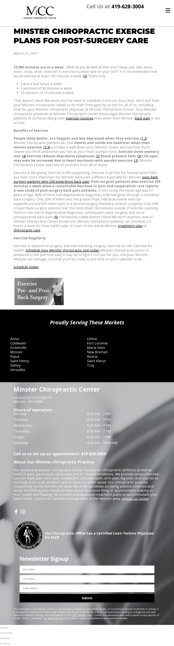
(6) (85, 76)
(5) (139, 156)
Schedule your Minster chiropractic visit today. (63, 250)
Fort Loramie (97, 343)
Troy (90, 365)
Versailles (17, 369)
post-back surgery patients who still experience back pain (86, 179)
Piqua (14, 356)
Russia (92, 356)
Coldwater (18, 343)
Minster (16, 352)
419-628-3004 (127, 6)
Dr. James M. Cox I (54, 618)
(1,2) (144, 138)
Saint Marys (96, 361)
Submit (87, 598)
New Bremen (97, 352)
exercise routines (79, 118)
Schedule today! (26, 267)
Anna (14, 338)
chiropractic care (27, 230)
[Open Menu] (168, 10)
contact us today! (135, 498)
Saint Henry (19, 361)
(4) (24, 156)
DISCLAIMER (79, 615)
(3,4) (47, 147)
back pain (142, 118)
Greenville (18, 347)
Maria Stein (96, 347)
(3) (136, 160)
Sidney (15, 365)
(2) (98, 156)
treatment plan (130, 225)
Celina (92, 338)
